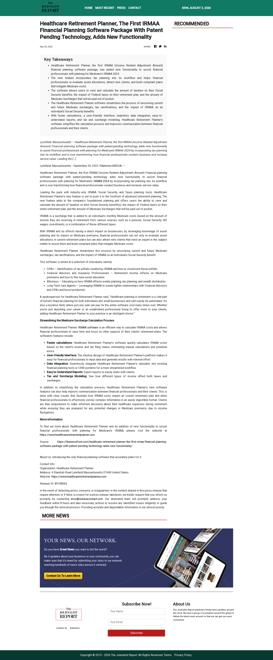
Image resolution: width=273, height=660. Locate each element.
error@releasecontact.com (87, 499)
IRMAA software (88, 327)
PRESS (121, 8)
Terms (167, 655)
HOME (88, 8)
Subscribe (136, 633)
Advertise (75, 628)
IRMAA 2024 (101, 181)
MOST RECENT (104, 8)
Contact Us (61, 628)
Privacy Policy (183, 655)
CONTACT (134, 8)
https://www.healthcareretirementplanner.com (67, 434)
